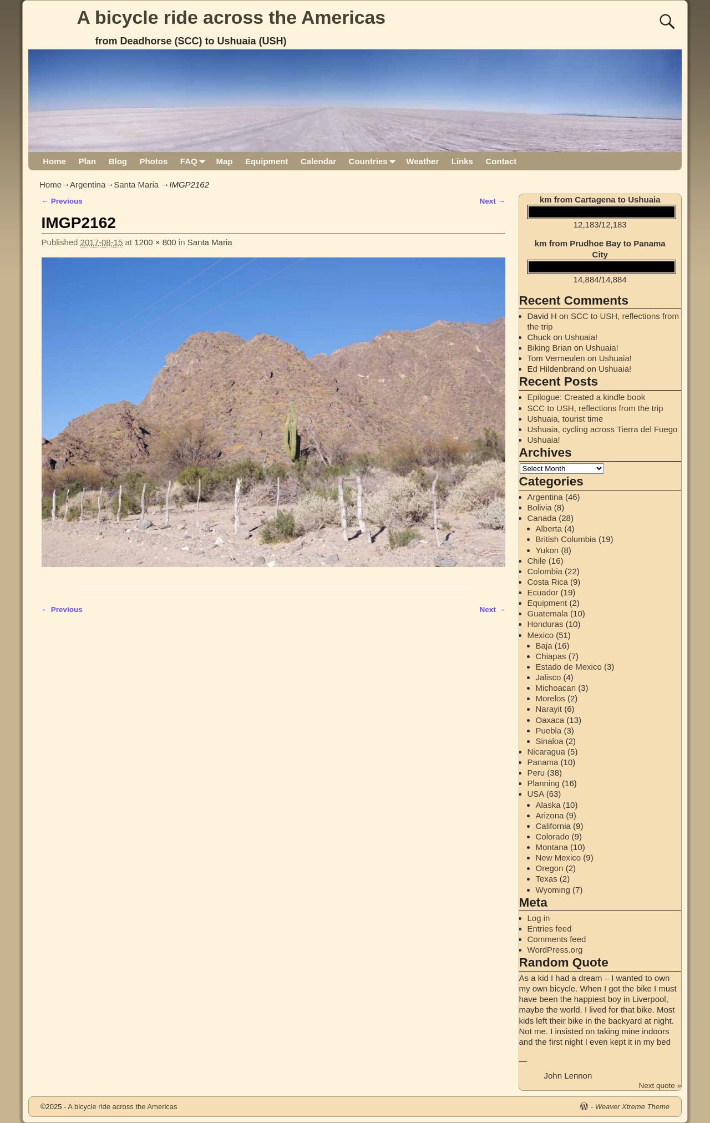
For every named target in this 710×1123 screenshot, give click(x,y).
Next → (492, 201)
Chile (537, 560)
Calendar (318, 161)
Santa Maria (136, 184)
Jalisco (548, 677)
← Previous (62, 201)
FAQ (195, 161)
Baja (544, 645)
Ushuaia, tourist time (566, 418)
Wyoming (553, 889)
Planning (544, 783)
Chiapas (551, 656)
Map (224, 161)
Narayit (549, 709)
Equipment (266, 161)
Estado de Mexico (569, 666)
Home (54, 161)
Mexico (541, 635)
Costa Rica (548, 581)
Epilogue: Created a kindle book (587, 397)
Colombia (545, 571)
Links (462, 161)
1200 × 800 (155, 242)
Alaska (548, 805)
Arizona (550, 815)
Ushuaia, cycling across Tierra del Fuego (603, 429)
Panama (543, 762)
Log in (539, 918)
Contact (500, 161)
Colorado (553, 836)
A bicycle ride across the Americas (231, 17)
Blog (118, 161)
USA (536, 793)
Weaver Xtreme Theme (632, 1106)
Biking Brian (550, 347)
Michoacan (556, 687)
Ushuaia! (581, 337)
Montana (552, 847)
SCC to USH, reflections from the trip (595, 408)
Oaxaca (550, 720)
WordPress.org (555, 949)
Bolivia (540, 507)
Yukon (547, 550)
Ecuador (543, 592)
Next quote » (659, 1085)
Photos (153, 161)
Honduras (546, 624)
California (553, 826)
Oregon (550, 868)
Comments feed (557, 939)
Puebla (549, 730)
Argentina (87, 184)
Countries (374, 161)
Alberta (549, 528)
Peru (536, 772)
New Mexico (558, 857)
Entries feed (550, 928)
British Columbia (566, 539)
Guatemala (548, 613)
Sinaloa (550, 741)
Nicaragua (546, 751)
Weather (422, 161)
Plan (87, 161)
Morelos (550, 698)
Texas (546, 878)
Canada (542, 518)
